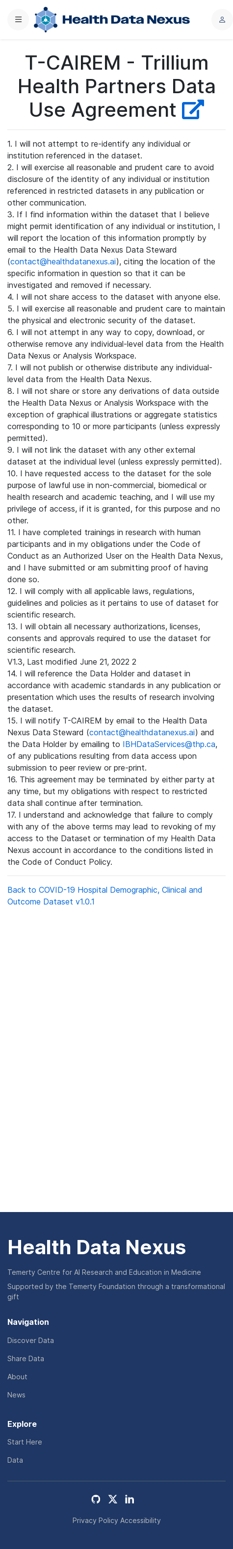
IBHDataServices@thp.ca (169, 744)
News (16, 1395)
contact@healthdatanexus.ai (63, 261)
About (17, 1376)
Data (15, 1460)
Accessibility (140, 1520)
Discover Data (30, 1340)
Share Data (25, 1358)
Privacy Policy (95, 1520)
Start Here (24, 1442)
